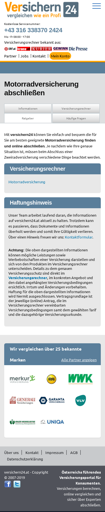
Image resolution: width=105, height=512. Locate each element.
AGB (74, 452)
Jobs (24, 56)
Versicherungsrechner (76, 108)
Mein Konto (60, 56)
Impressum (54, 452)
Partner (10, 56)
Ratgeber (28, 118)
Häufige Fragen (76, 118)
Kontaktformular (78, 237)
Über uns (11, 452)
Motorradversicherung (26, 181)
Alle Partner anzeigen (79, 359)
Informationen (28, 108)
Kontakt (39, 56)
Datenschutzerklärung (25, 459)
